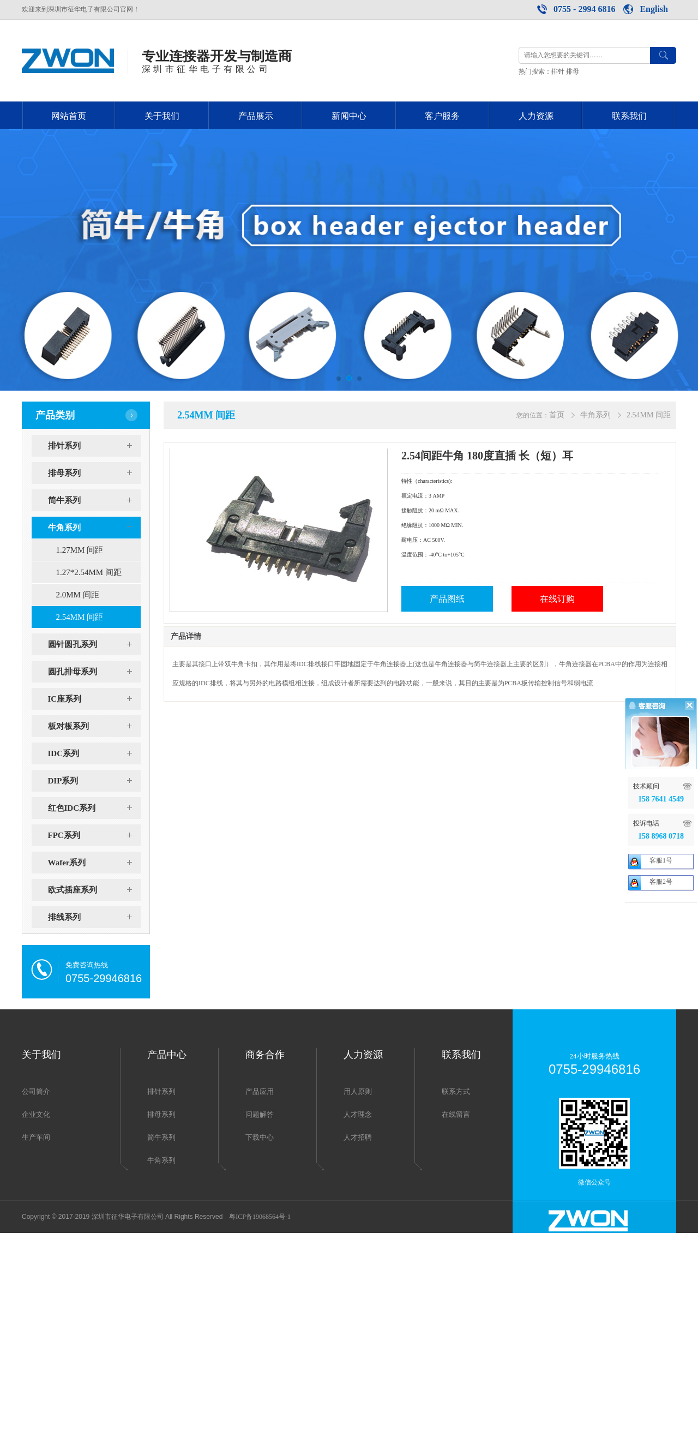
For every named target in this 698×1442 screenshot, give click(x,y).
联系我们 (629, 116)
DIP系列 (94, 781)
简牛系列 (94, 500)
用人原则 (358, 1091)
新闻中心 (349, 116)
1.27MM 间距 (80, 550)
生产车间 (36, 1137)
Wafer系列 (94, 862)
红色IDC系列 (94, 808)
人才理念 (358, 1114)
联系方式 (456, 1091)
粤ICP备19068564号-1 (260, 1216)
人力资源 (536, 116)
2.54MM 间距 (80, 617)
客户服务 (442, 116)
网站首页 (68, 116)
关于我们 (162, 116)
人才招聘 (358, 1137)
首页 (556, 415)
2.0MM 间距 (77, 594)
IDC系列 (94, 753)
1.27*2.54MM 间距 (89, 572)
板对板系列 (94, 726)
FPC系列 (94, 835)
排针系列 (94, 446)
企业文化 (36, 1114)
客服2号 (660, 1041)
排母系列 (94, 473)
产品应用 (259, 1091)
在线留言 (456, 1114)
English (654, 9)
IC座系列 (94, 699)
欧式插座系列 (94, 890)
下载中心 (259, 1137)
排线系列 (94, 917)
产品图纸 (447, 598)
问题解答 (259, 1114)
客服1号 (660, 1020)
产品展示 (255, 116)
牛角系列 (94, 527)
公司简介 (36, 1091)
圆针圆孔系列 (94, 644)
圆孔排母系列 (94, 672)
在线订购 (557, 598)
